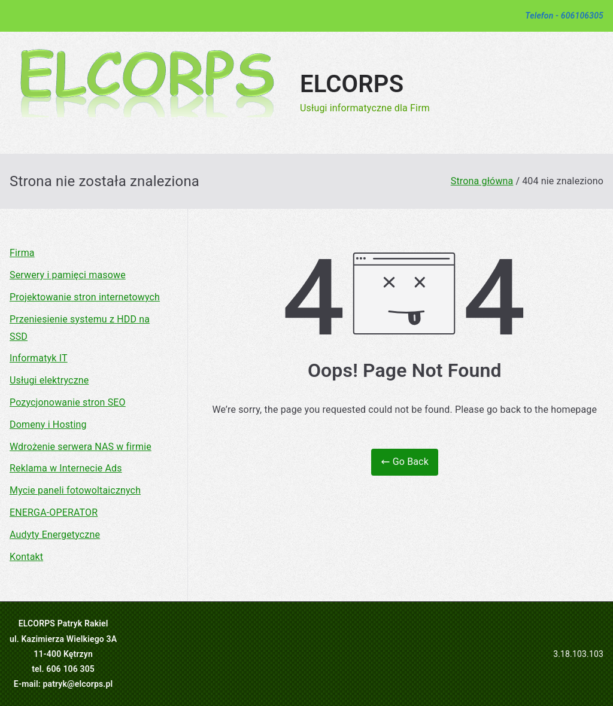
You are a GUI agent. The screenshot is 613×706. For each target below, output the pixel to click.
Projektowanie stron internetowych (85, 297)
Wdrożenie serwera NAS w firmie (80, 446)
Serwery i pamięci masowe (68, 275)
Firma (22, 252)
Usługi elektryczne (49, 380)
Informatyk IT (39, 358)
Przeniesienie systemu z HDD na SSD (80, 328)
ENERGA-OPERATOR (54, 512)
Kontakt (26, 556)
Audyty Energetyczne (55, 534)
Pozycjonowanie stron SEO (68, 402)
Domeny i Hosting (48, 424)
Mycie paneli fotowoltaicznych (75, 490)
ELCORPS (351, 84)
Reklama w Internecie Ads (66, 468)
